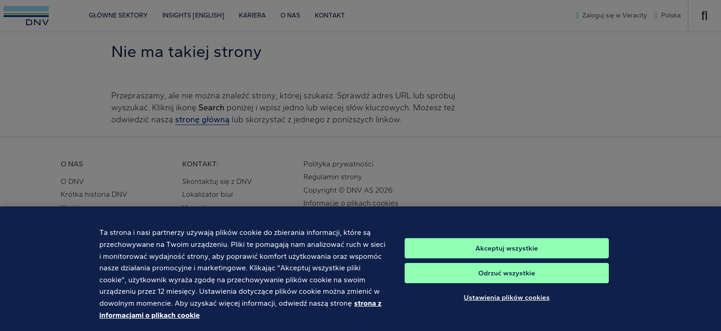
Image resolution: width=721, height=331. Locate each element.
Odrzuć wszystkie (506, 277)
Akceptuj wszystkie (506, 252)
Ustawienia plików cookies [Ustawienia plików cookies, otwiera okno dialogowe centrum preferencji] (507, 301)
